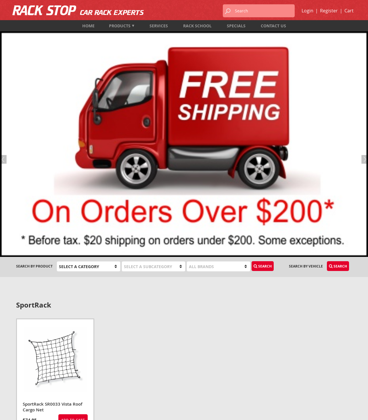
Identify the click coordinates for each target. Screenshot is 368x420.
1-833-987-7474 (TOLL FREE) (39, 366)
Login (307, 10)
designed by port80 (336, 411)
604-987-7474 (27, 358)
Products (121, 25)
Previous (4, 58)
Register (329, 10)
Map (20, 381)
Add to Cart (73, 251)
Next (363, 58)
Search (263, 97)
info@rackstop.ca (33, 374)
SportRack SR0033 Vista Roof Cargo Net (52, 238)
